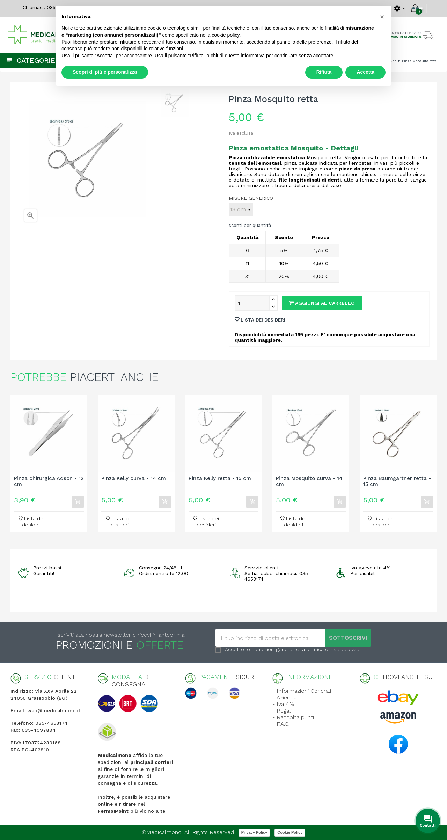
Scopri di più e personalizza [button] (105, 72)
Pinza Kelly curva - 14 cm (133, 478)
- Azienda (284, 697)
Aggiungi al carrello (322, 303)
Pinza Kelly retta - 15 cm (220, 478)
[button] (382, 16)
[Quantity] (252, 303)
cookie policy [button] (225, 35)
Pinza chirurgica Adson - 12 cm (49, 481)
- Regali (282, 710)
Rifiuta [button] (324, 72)
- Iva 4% (283, 704)
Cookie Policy (289, 832)
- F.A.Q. (281, 724)
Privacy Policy (254, 832)
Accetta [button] (365, 72)
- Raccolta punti (293, 717)
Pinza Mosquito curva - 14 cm (309, 481)
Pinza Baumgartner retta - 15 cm (397, 481)
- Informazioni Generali (301, 690)
